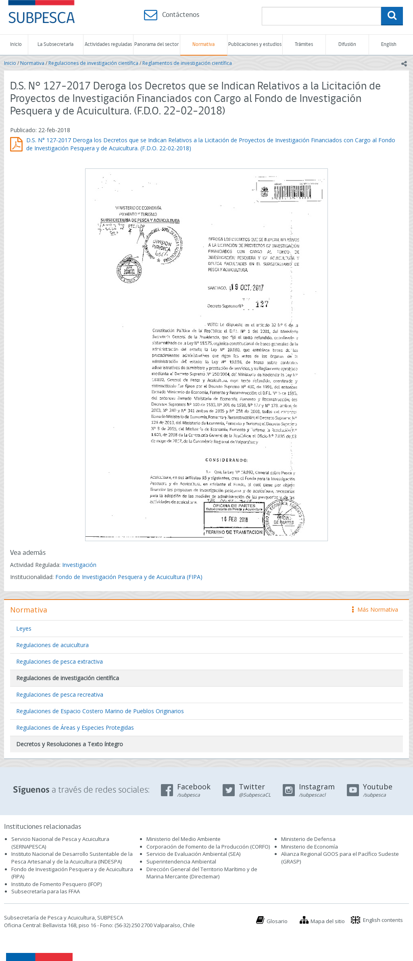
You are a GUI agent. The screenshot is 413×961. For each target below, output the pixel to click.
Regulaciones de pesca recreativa (59, 694)
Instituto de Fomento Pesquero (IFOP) (56, 884)
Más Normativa (375, 609)
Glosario (277, 921)
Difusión (347, 44)
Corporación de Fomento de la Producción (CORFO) (208, 846)
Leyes (23, 628)
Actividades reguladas (108, 44)
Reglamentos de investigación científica (187, 63)
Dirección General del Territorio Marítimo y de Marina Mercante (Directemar (201, 873)
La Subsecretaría (55, 44)
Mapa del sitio (328, 921)
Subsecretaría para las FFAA (45, 891)
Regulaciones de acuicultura (52, 645)
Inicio (16, 44)
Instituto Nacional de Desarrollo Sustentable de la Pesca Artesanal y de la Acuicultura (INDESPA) (72, 857)
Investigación (79, 565)
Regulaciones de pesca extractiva (59, 661)
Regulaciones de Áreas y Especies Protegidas (75, 727)
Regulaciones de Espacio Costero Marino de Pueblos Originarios (100, 711)
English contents (383, 920)
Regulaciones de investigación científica (93, 63)
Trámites (304, 44)
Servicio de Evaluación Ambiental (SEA (192, 853)
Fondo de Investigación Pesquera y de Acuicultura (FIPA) (128, 577)
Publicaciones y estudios (255, 44)
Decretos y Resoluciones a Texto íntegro (69, 744)
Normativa (203, 44)
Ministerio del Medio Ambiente (183, 839)
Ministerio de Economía (309, 846)
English (388, 44)
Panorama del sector (156, 44)
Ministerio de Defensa (308, 839)
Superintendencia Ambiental (181, 861)
